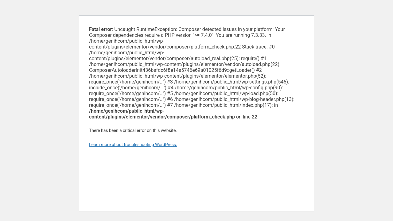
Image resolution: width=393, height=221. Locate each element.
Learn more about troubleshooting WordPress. (133, 144)
